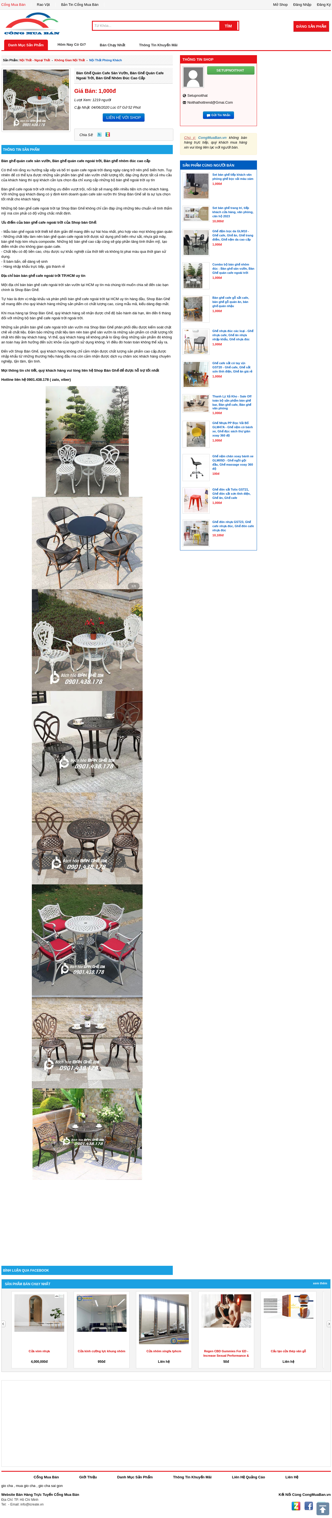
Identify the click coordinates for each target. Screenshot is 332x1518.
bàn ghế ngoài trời (25, 231)
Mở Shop (280, 4)
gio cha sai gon (50, 1486)
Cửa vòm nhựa (39, 1351)
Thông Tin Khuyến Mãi (158, 45)
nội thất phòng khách (105, 60)
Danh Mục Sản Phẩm (26, 45)
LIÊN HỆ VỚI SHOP (123, 117)
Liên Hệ (291, 1477)
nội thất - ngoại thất (34, 60)
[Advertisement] (87, 1218)
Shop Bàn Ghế (129, 194)
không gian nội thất (70, 60)
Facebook (308, 1506)
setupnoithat (197, 95)
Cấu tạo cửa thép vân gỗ (288, 1351)
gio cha (7, 1486)
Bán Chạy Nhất (112, 45)
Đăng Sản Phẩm (311, 26)
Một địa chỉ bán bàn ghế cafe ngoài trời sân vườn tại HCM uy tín (52, 285)
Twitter (99, 134)
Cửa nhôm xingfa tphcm (163, 1351)
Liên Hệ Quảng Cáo (248, 1477)
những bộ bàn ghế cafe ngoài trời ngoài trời (48, 318)
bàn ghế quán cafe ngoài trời (66, 236)
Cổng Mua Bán (13, 4)
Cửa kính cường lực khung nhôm (101, 1351)
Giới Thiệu (88, 1477)
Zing (107, 134)
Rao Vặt (43, 4)
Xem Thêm (320, 1283)
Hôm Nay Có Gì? (72, 44)
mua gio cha (25, 1486)
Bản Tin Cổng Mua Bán (80, 4)
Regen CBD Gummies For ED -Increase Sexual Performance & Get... (226, 1355)
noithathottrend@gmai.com (210, 102)
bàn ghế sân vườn (85, 175)
